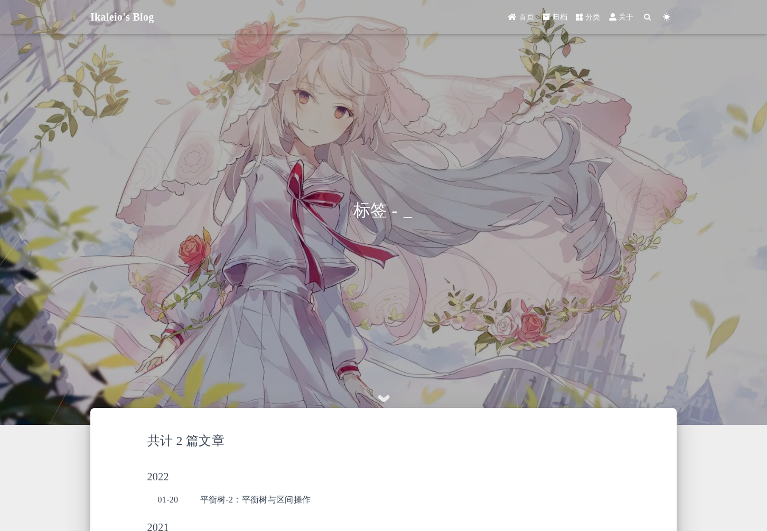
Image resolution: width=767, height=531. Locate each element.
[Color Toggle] (667, 17)
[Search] (648, 17)
